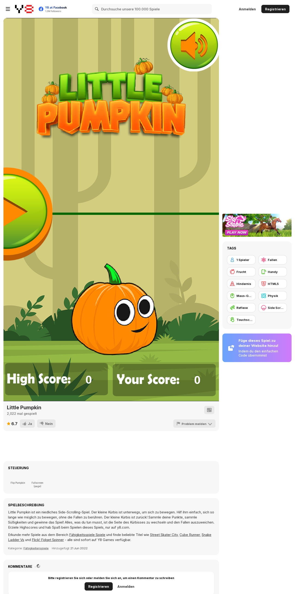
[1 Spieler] (241, 259)
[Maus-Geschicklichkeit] (241, 295)
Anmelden (247, 9)
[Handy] (272, 271)
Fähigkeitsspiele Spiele (87, 535)
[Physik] (272, 295)
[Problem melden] (194, 423)
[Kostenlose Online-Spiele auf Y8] (24, 9)
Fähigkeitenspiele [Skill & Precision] (36, 548)
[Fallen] (272, 259)
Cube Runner (190, 535)
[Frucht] (241, 271)
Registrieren (275, 9)
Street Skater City (164, 535)
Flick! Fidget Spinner (48, 540)
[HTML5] (272, 283)
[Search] (97, 9)
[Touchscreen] (241, 319)
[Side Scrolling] (272, 307)
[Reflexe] (241, 307)
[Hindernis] (241, 283)
